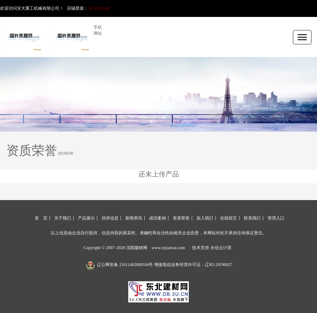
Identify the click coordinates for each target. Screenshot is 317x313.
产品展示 (86, 218)
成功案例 (157, 218)
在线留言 (228, 218)
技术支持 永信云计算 (212, 247)
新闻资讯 (133, 218)
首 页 (41, 218)
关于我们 (62, 218)
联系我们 (252, 218)
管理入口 (275, 218)
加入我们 (204, 218)
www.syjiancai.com (168, 247)
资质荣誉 (181, 218)
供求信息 (110, 218)
